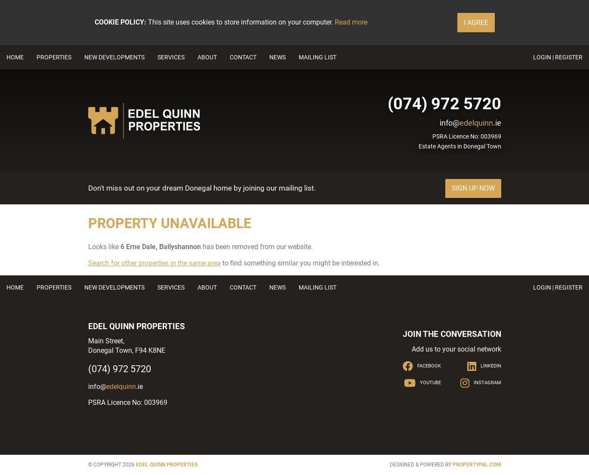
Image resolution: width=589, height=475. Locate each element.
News (277, 57)
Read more (351, 22)
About (207, 57)
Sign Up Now (473, 188)
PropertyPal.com (477, 465)
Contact (243, 57)
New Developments (114, 57)
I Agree (476, 23)
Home (15, 57)
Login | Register (558, 57)
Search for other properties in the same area (154, 263)
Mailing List (317, 57)
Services (171, 57)
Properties (54, 57)
